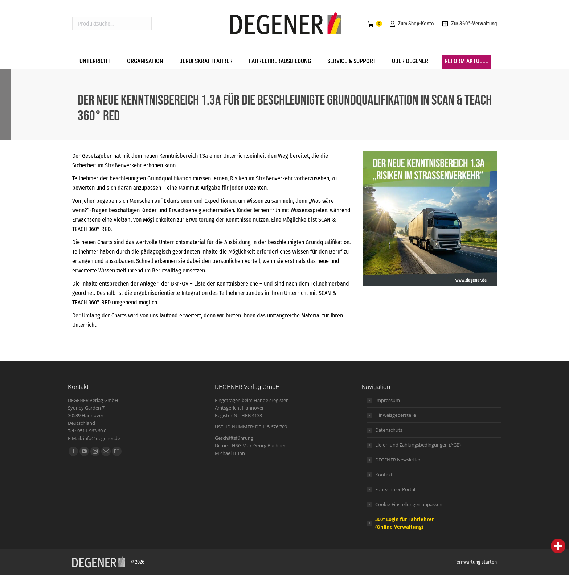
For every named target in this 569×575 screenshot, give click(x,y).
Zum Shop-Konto (411, 23)
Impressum (387, 400)
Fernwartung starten (475, 562)
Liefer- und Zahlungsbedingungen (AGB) (418, 444)
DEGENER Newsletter (398, 459)
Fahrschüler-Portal (395, 489)
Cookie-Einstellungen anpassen (408, 504)
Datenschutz (388, 430)
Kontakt (384, 474)
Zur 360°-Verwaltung (469, 23)
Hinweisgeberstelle (395, 415)
